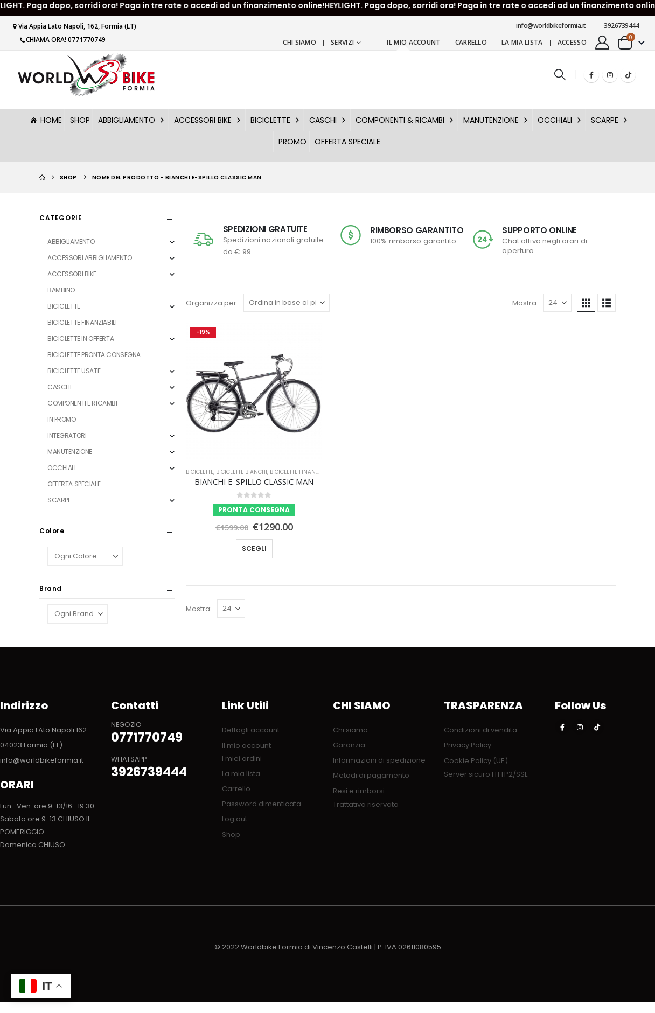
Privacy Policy (467, 745)
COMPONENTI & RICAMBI (405, 120)
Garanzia (349, 745)
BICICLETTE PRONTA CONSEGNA (94, 354)
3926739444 (618, 25)
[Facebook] (591, 74)
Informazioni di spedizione (379, 760)
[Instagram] (609, 74)
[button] (560, 74)
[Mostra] (557, 303)
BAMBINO (61, 290)
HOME (51, 120)
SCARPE (610, 120)
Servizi (342, 42)
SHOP (80, 120)
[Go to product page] (254, 391)
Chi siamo (299, 42)
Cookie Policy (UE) (476, 761)
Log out (234, 819)
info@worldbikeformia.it (547, 25)
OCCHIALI (560, 120)
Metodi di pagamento (371, 775)
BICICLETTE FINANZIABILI (301, 472)
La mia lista (522, 42)
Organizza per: (212, 303)
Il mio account (413, 42)
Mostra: (525, 303)
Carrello (471, 42)
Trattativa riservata (366, 804)
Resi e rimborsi (359, 791)
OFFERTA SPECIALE (347, 141)
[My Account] (602, 43)
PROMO (292, 141)
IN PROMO (61, 419)
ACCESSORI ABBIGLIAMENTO (89, 257)
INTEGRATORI (66, 435)
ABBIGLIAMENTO (132, 120)
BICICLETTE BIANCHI (241, 472)
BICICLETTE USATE (73, 370)
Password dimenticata (261, 804)
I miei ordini (242, 758)
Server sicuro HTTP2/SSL (485, 774)
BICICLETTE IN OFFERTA (80, 338)
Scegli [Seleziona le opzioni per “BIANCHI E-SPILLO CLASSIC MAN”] (254, 548)
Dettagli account (251, 730)
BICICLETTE (275, 120)
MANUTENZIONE (496, 120)
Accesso (572, 42)
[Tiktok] (628, 74)
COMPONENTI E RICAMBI (82, 403)
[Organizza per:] (286, 303)
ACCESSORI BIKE (208, 120)
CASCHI (328, 120)
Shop (231, 834)
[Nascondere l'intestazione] (86, 75)
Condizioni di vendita (480, 730)
